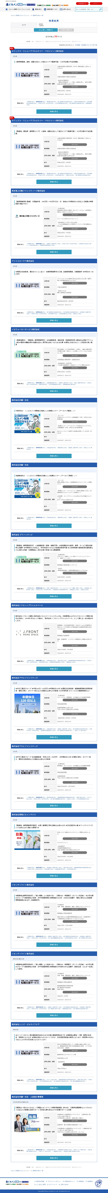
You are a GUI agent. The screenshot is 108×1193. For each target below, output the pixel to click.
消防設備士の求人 (51, 660)
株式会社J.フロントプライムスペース (27, 605)
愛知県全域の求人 (51, 101)
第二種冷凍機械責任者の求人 (58, 799)
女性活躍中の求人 (53, 313)
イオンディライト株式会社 (23, 885)
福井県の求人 (31, 447)
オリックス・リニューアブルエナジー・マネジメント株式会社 (38, 51)
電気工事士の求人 (62, 660)
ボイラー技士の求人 (52, 1079)
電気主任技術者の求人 (80, 101)
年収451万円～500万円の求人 (46, 175)
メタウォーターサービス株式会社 (26, 329)
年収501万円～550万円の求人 (39, 1008)
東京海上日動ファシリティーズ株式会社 (28, 191)
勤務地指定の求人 (67, 1008)
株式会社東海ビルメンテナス (24, 815)
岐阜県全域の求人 (51, 797)
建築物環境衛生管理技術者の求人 (77, 660)
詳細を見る (54, 111)
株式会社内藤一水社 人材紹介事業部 (27, 1097)
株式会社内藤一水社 (20, 400)
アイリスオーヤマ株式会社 (23, 261)
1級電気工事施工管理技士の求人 (72, 1151)
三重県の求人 (31, 729)
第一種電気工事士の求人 (85, 938)
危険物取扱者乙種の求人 (69, 384)
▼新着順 (83, 45)
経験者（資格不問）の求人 (54, 243)
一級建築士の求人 (57, 1151)
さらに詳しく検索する (46, 30)
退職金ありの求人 (74, 589)
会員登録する (82, 3)
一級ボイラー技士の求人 (80, 730)
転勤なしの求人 (78, 313)
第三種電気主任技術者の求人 (77, 103)
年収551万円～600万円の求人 (70, 243)
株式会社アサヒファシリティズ (25, 678)
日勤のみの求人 (70, 175)
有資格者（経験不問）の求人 (54, 867)
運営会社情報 (40, 1181)
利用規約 (81, 1181)
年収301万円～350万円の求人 (39, 938)
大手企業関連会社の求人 (61, 103)
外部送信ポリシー (70, 1181)
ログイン (96, 3)
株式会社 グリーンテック (22, 535)
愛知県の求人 (31, 101)
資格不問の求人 (43, 384)
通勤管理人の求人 (62, 447)
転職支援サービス (52, 9)
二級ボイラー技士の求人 (45, 1151)
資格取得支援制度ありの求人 (47, 245)
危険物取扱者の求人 (52, 382)
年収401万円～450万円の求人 (46, 103)
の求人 (40, 101)
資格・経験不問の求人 (80, 382)
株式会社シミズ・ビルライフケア (26, 1024)
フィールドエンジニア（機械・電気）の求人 (71, 588)
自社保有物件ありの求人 (65, 313)
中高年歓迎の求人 (59, 175)
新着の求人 (38, 9)
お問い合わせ (65, 1184)
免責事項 (90, 1181)
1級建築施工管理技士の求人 (65, 1149)
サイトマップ (53, 1184)
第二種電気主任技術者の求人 (65, 101)
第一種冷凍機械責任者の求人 (55, 938)
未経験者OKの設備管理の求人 (60, 589)
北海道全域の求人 (51, 447)
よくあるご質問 (41, 1184)
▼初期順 (77, 45)
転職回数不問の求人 (60, 869)
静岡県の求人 (31, 243)
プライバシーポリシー (54, 1181)
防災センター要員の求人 (80, 1149)
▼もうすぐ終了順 (92, 45)
